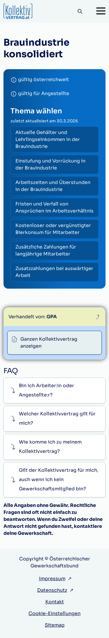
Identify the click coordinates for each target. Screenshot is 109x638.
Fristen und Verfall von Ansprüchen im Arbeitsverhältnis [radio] (54, 207)
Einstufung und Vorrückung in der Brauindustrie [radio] (50, 164)
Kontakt (54, 602)
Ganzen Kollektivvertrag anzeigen (48, 342)
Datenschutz (52, 590)
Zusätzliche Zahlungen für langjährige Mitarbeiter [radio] (45, 250)
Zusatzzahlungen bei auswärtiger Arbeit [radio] (54, 271)
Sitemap (55, 625)
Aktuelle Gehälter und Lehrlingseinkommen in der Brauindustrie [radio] (47, 139)
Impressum (52, 579)
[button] (101, 11)
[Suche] (80, 11)
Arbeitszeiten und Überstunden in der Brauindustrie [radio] (52, 185)
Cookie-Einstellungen (54, 613)
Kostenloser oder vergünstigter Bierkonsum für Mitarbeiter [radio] (53, 228)
